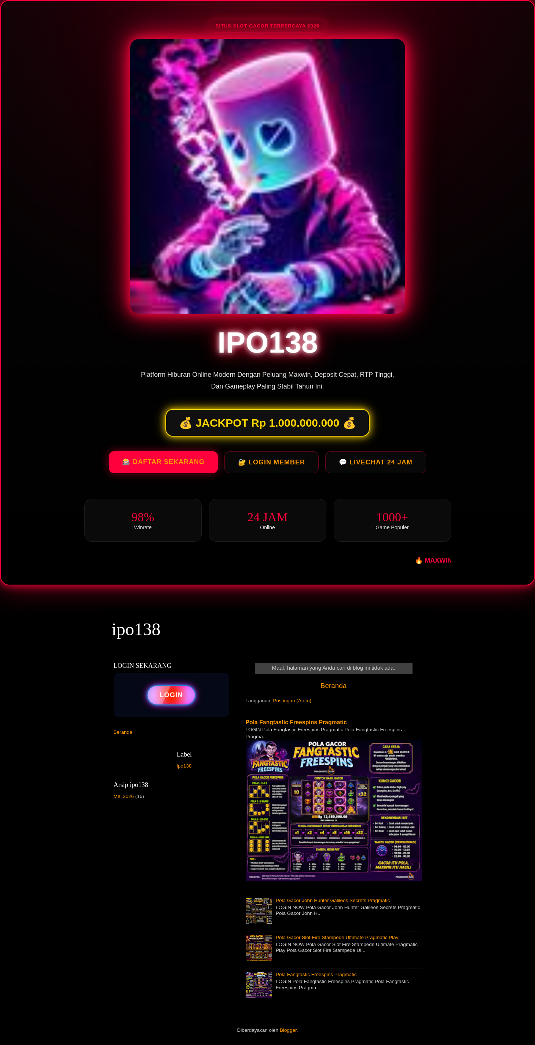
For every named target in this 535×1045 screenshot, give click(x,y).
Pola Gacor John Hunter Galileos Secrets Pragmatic (333, 900)
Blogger (288, 1030)
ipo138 (136, 629)
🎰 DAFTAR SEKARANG (163, 464)
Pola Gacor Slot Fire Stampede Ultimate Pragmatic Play (337, 937)
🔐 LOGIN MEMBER (271, 464)
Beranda (333, 685)
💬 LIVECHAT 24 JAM (376, 464)
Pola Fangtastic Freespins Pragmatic (296, 722)
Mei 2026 (124, 796)
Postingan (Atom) (292, 700)
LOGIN (171, 695)
